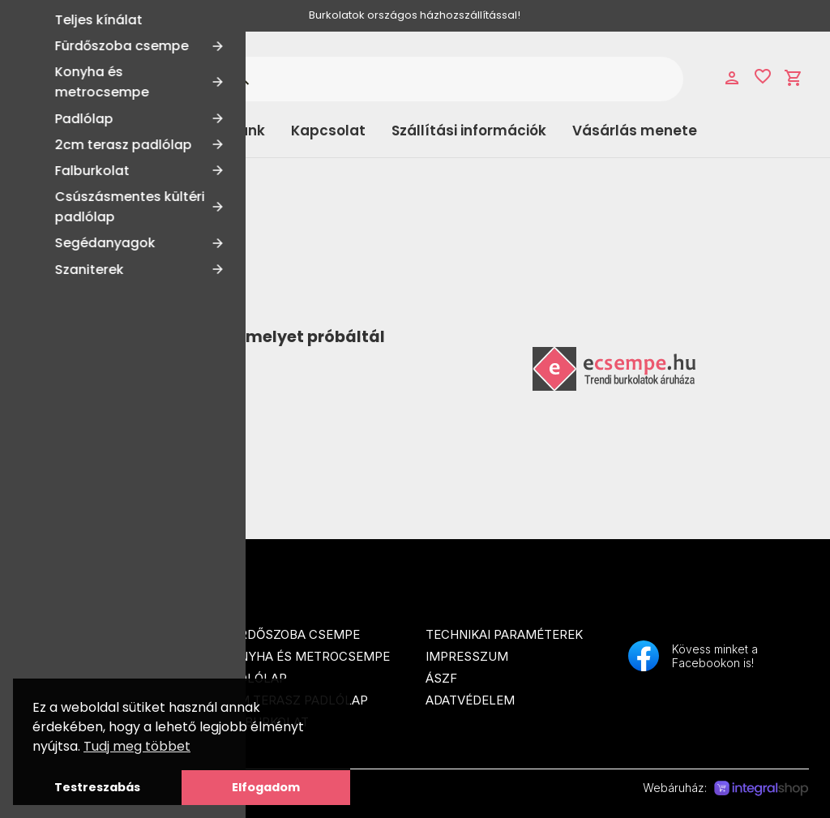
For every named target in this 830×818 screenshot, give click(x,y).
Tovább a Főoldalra (116, 394)
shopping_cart (793, 78)
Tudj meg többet (136, 746)
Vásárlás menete (634, 130)
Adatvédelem (470, 700)
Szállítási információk (468, 130)
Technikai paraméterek (504, 634)
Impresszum (467, 656)
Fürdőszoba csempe (291, 634)
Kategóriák (86, 130)
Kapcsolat (328, 130)
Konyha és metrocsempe (306, 656)
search (241, 79)
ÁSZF (441, 678)
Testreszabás (97, 787)
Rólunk (241, 130)
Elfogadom (266, 787)
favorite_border (762, 76)
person (732, 78)
